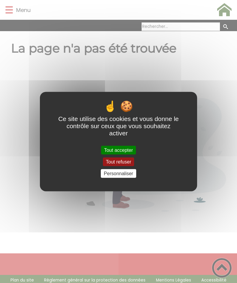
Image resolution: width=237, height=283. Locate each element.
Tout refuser (118, 161)
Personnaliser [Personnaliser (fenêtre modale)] (118, 173)
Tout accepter (118, 149)
